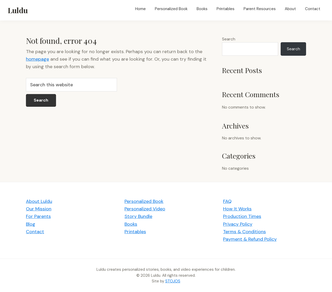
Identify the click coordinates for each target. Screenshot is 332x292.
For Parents (38, 216)
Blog (30, 224)
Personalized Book (144, 201)
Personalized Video (145, 209)
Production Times (242, 216)
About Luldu (39, 201)
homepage (37, 59)
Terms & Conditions (244, 232)
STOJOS (172, 281)
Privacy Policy (237, 224)
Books (131, 224)
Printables (135, 232)
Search (228, 39)
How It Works (237, 209)
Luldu (18, 10)
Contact (35, 232)
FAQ (227, 201)
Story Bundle (138, 216)
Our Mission (38, 209)
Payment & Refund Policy (250, 239)
